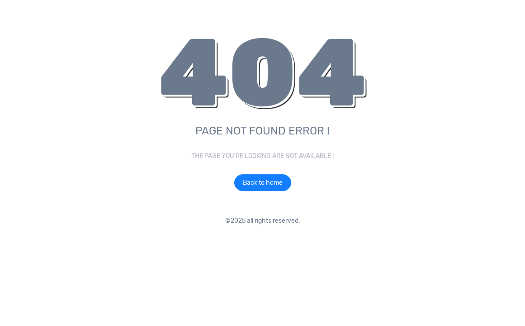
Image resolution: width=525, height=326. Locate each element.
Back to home (263, 183)
